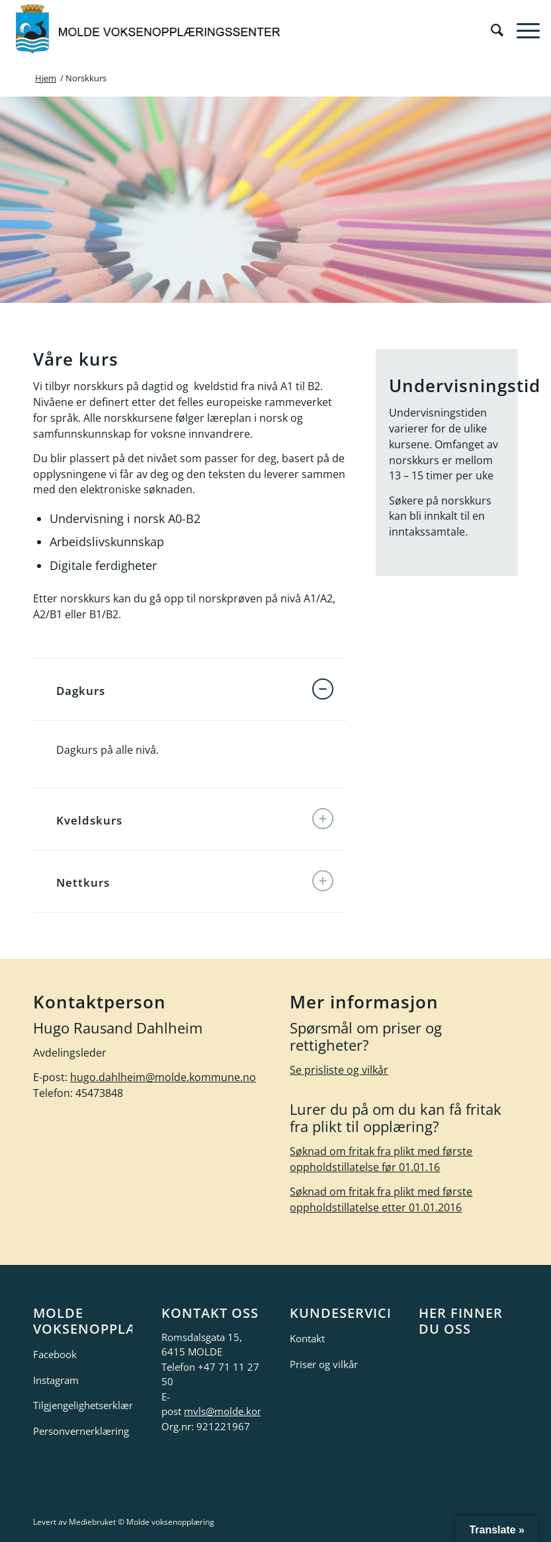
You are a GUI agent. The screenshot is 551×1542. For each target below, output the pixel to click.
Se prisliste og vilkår (339, 1070)
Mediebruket (92, 1521)
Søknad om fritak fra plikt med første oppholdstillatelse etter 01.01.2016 (381, 1199)
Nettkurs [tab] (194, 880)
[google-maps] (468, 1395)
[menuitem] (490, 30)
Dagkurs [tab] (194, 689)
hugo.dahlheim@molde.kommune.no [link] (163, 1077)
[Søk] (490, 30)
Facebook (55, 1354)
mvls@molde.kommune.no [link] (246, 1411)
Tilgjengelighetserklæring (82, 1405)
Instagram (56, 1380)
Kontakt (307, 1338)
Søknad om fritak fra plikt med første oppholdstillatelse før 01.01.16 (381, 1159)
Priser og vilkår (324, 1364)
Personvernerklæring (81, 1431)
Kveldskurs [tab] (194, 818)
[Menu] (521, 30)
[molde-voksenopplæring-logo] (148, 30)
